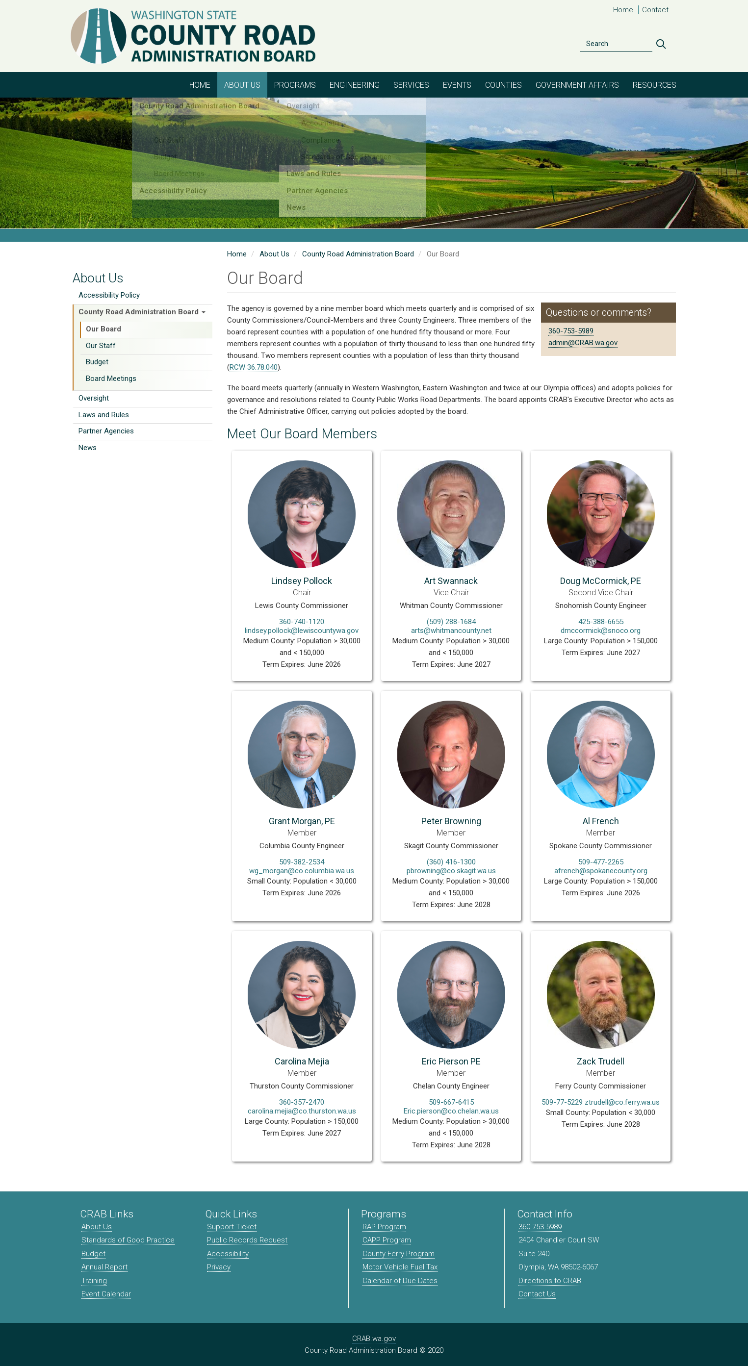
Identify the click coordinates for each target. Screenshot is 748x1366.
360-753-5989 (570, 331)
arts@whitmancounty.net (451, 630)
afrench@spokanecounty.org (600, 870)
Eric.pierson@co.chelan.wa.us (451, 1111)
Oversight (93, 398)
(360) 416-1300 (451, 862)
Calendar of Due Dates (400, 1280)
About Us (242, 85)
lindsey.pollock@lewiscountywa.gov (302, 630)
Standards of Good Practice (128, 1240)
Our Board (103, 329)
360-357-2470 (301, 1102)
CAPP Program (386, 1240)
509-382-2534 (301, 862)
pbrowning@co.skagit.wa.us (451, 870)
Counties (503, 85)
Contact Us (537, 1294)
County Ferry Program (398, 1253)
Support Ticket (232, 1226)
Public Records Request (247, 1240)
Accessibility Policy (109, 295)
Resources (654, 85)
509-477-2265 (600, 862)
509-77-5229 (562, 1102)
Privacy (219, 1267)
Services (411, 85)
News (87, 447)
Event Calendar (106, 1294)
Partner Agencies (106, 431)
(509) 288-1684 (451, 621)
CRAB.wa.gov (374, 1338)
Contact (655, 9)
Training (94, 1280)
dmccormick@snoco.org (601, 630)
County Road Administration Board (142, 311)
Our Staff (101, 345)
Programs (295, 85)
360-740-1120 (301, 621)
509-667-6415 (451, 1102)
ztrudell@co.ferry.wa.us (622, 1102)
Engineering (355, 85)
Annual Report (104, 1267)
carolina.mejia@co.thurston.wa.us (302, 1111)
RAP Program (384, 1226)
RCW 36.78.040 (254, 367)
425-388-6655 (600, 621)
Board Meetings (111, 378)
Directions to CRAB (549, 1280)
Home (623, 9)
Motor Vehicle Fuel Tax (400, 1267)
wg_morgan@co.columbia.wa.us (301, 870)
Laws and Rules (103, 414)
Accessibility (228, 1253)
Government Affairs (577, 85)
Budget (97, 361)
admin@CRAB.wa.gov (583, 342)
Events (457, 85)
